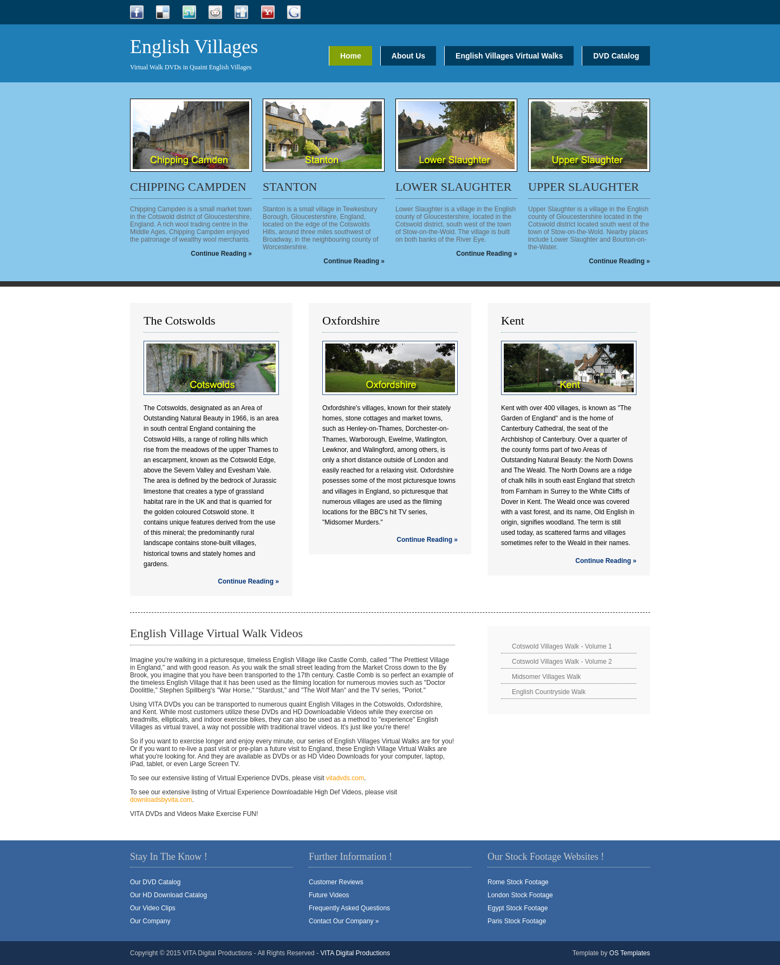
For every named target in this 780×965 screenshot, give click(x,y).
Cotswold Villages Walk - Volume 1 (562, 646)
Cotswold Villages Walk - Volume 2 (562, 661)
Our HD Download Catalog (168, 895)
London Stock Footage (520, 895)
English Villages (194, 46)
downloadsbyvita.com (161, 800)
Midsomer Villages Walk (546, 677)
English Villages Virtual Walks (509, 55)
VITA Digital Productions (355, 953)
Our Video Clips (153, 908)
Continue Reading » (221, 253)
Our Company (150, 921)
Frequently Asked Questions (349, 908)
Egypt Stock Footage (517, 908)
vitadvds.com (345, 778)
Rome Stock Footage (518, 882)
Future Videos (329, 895)
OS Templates (629, 953)
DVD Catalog (616, 55)
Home (350, 55)
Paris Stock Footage (516, 921)
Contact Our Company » (344, 921)
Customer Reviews (336, 882)
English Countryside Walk (549, 692)
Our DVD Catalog (155, 882)
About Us (408, 55)
